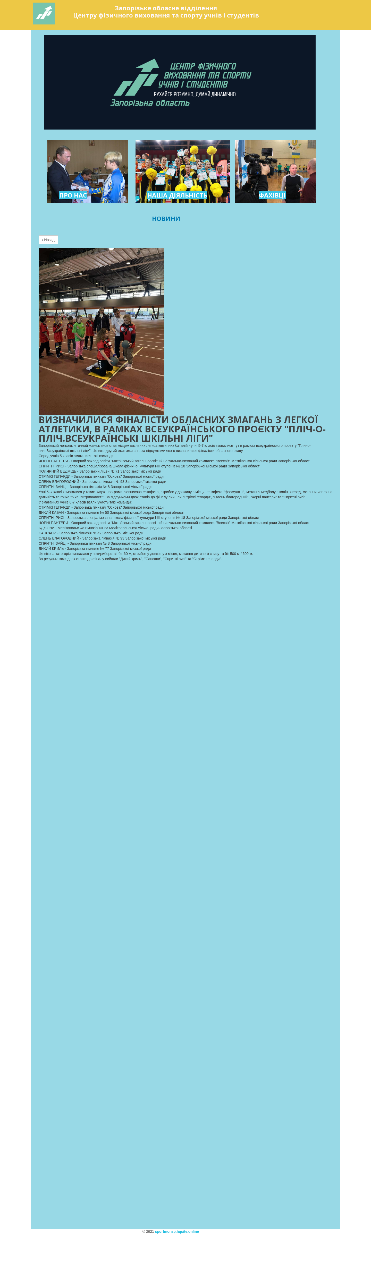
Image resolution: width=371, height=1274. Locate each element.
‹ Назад (48, 240)
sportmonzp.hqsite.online (177, 1231)
